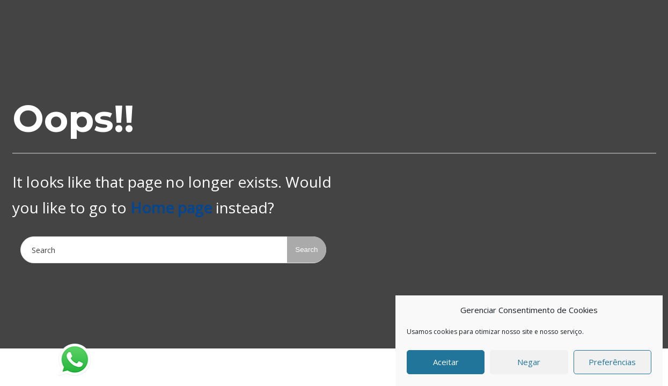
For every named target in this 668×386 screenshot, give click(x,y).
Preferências (612, 364)
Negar (528, 364)
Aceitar (446, 364)
